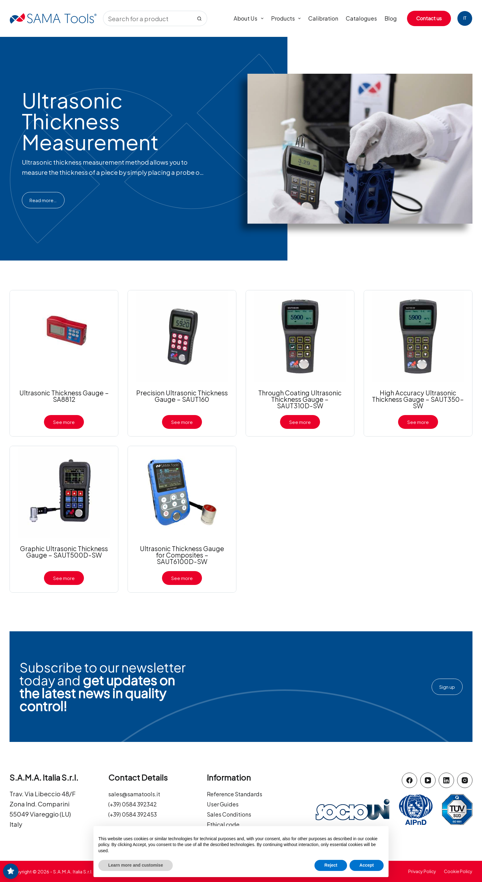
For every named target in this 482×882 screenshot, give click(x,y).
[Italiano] (464, 18)
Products (287, 18)
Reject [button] (330, 865)
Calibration (323, 18)
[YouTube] (428, 780)
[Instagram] (464, 780)
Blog (391, 18)
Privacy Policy (422, 871)
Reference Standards (238, 794)
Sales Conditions (231, 814)
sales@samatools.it (137, 794)
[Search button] (199, 18)
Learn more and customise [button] (135, 865)
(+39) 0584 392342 (135, 804)
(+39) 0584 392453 (135, 814)
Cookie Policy (458, 871)
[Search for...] (147, 18)
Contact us (429, 18)
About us (250, 18)
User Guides (224, 804)
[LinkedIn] (446, 780)
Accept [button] (366, 865)
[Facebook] (409, 780)
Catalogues (361, 18)
